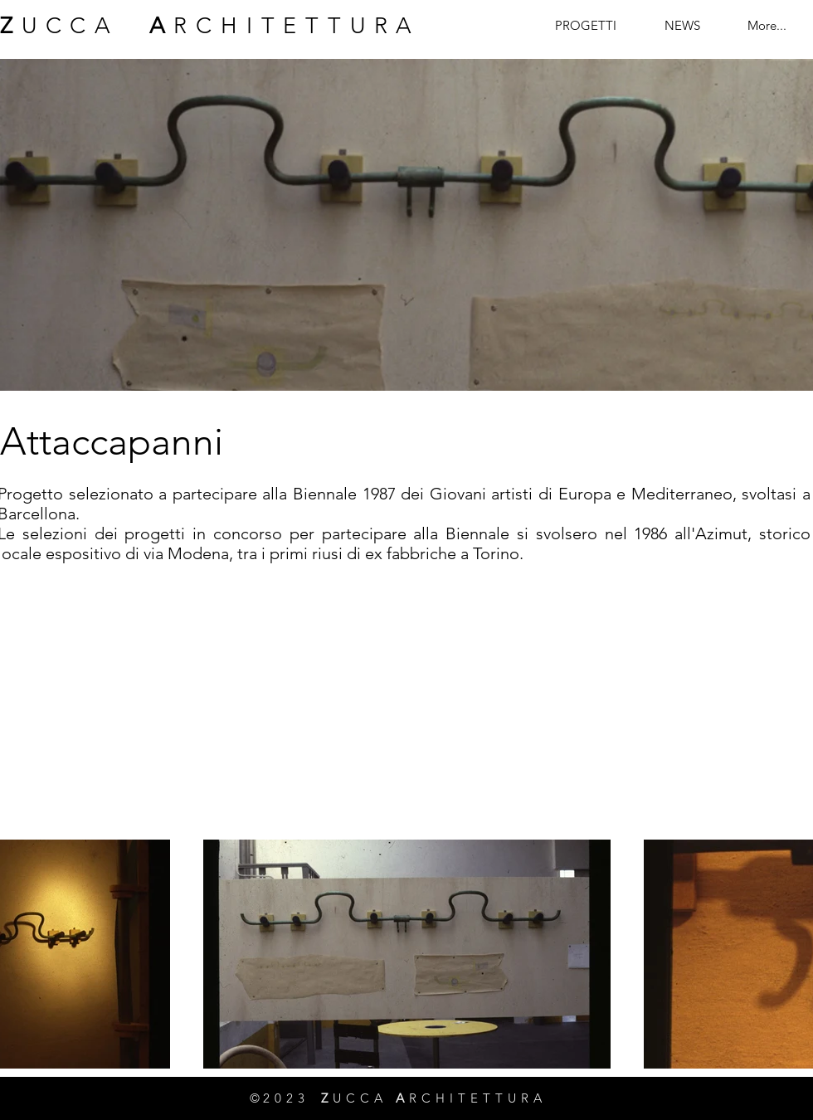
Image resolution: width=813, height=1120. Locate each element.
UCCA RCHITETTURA (210, 25)
